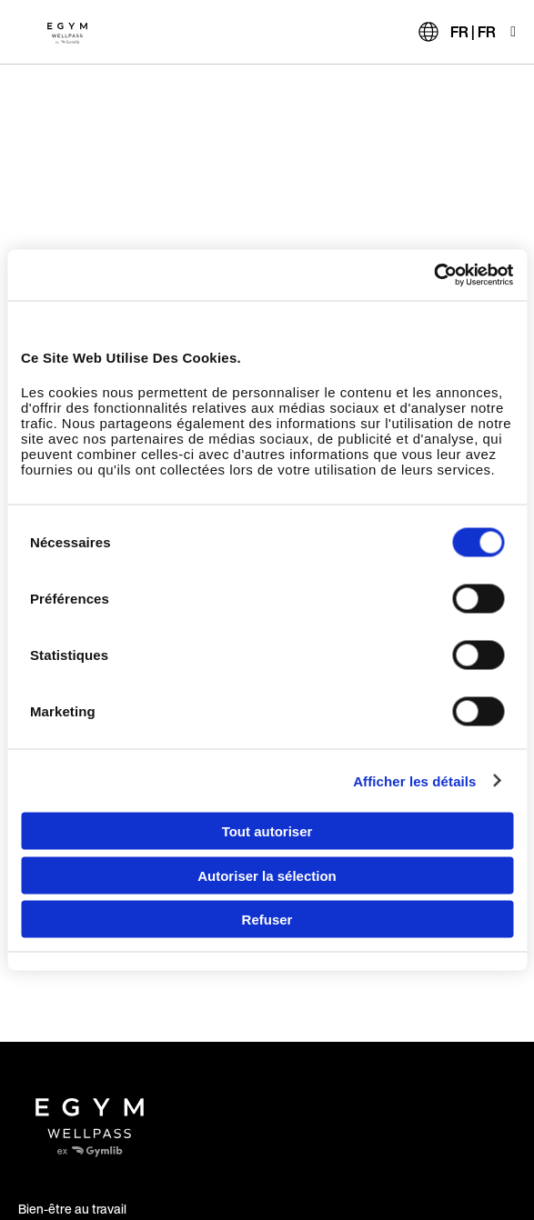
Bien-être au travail (72, 1208)
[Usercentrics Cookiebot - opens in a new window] (433, 275)
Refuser (267, 919)
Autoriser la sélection (267, 875)
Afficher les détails (414, 780)
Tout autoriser (267, 831)
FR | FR (473, 32)
